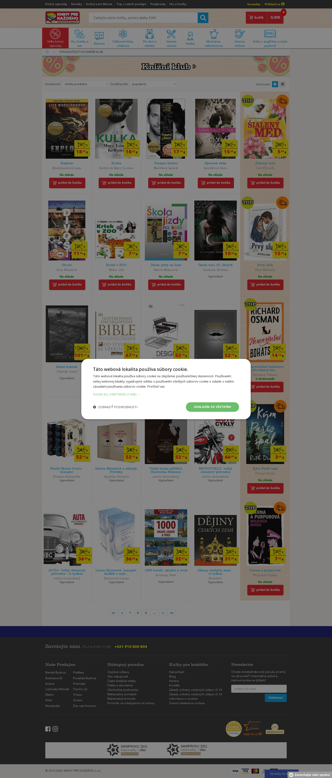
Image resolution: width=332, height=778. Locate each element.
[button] (166, 394)
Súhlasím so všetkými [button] (212, 407)
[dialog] (166, 389)
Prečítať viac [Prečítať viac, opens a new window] (156, 386)
